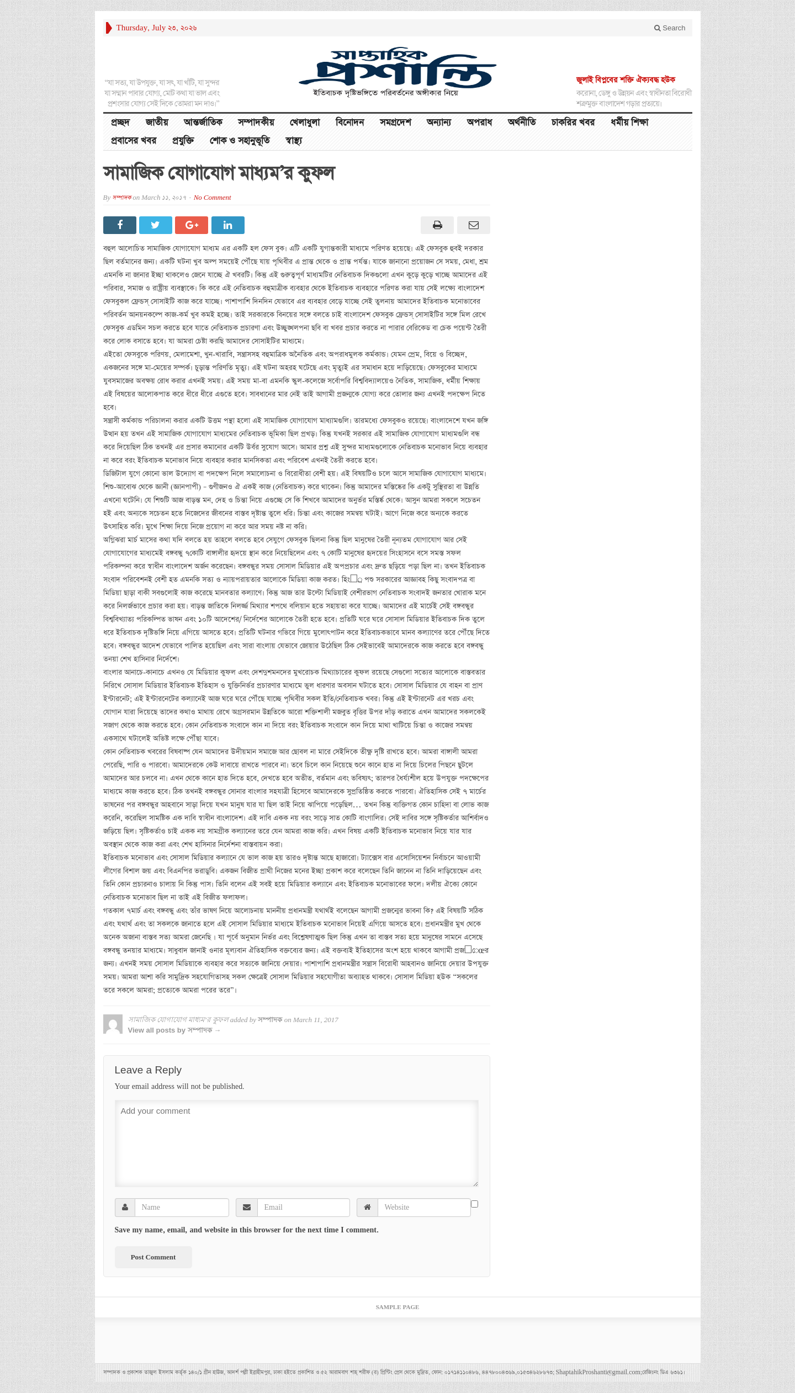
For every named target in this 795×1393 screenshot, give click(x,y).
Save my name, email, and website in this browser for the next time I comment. (247, 1230)
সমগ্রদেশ (395, 122)
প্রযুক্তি (183, 141)
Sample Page (398, 1307)
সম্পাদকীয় (256, 122)
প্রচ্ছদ (120, 122)
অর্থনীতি (522, 122)
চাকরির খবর (573, 122)
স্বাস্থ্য (293, 141)
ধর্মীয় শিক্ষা (629, 122)
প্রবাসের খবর (133, 141)
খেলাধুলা (305, 122)
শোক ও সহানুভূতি (239, 141)
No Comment (212, 198)
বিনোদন (350, 122)
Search (670, 28)
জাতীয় (157, 122)
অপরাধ (479, 122)
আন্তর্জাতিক (203, 122)
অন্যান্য (439, 122)
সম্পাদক (121, 198)
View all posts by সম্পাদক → (174, 1030)
